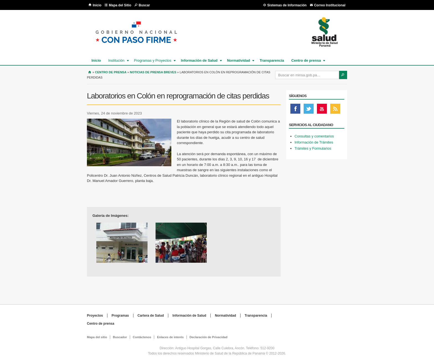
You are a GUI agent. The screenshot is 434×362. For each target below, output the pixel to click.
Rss (335, 110)
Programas (120, 315)
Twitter (309, 110)
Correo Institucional (329, 5)
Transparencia (272, 60)
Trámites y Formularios (312, 148)
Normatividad (238, 60)
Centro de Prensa (110, 72)
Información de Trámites (313, 142)
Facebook (295, 110)
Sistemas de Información (287, 5)
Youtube (322, 110)
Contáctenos (142, 337)
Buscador (120, 337)
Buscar (144, 5)
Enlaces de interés (170, 337)
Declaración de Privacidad (209, 337)
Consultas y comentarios (314, 136)
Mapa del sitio (97, 337)
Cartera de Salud (151, 315)
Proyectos (95, 315)
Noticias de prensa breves (153, 72)
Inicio (97, 5)
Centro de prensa (306, 60)
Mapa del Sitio (120, 5)
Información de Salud (199, 60)
